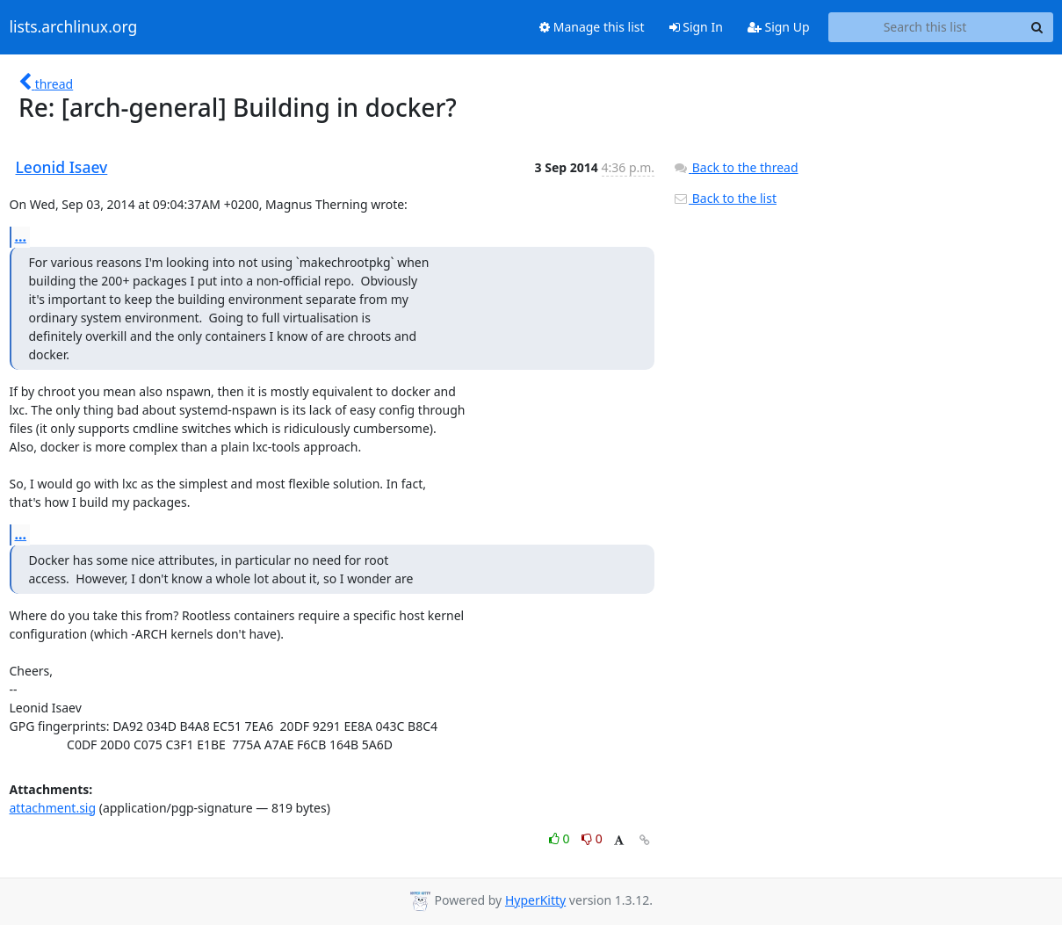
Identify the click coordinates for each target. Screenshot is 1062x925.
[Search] (1037, 27)
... (21, 236)
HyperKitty (535, 900)
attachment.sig (53, 807)
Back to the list (725, 198)
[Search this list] (925, 27)
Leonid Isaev (62, 166)
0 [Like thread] (561, 838)
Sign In (696, 26)
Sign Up (779, 26)
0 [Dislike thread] (592, 838)
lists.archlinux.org (74, 27)
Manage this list (592, 26)
